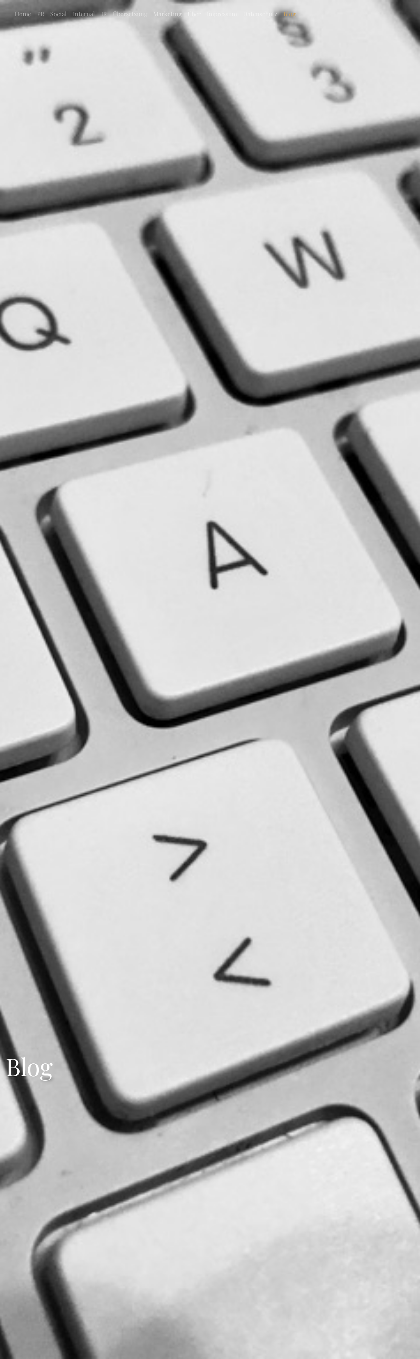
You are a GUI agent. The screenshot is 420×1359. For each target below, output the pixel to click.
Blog (289, 14)
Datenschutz (260, 14)
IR (104, 14)
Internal (84, 14)
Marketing (167, 14)
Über (194, 14)
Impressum (222, 14)
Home (23, 14)
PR (40, 14)
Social (58, 14)
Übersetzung (130, 14)
